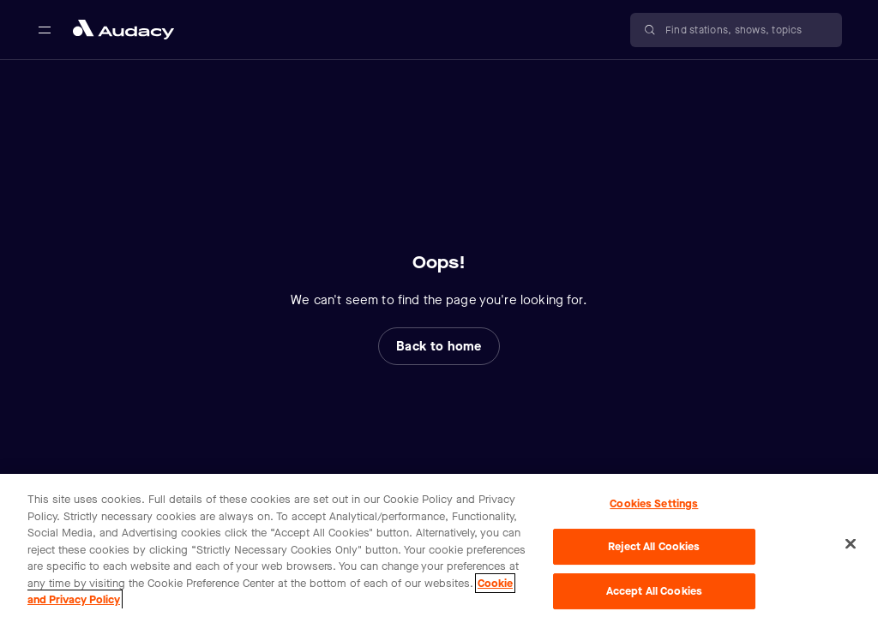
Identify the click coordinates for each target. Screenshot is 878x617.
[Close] (850, 543)
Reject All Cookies (654, 546)
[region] (439, 545)
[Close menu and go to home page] (123, 29)
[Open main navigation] (44, 30)
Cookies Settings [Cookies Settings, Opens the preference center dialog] (654, 503)
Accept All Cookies (654, 591)
